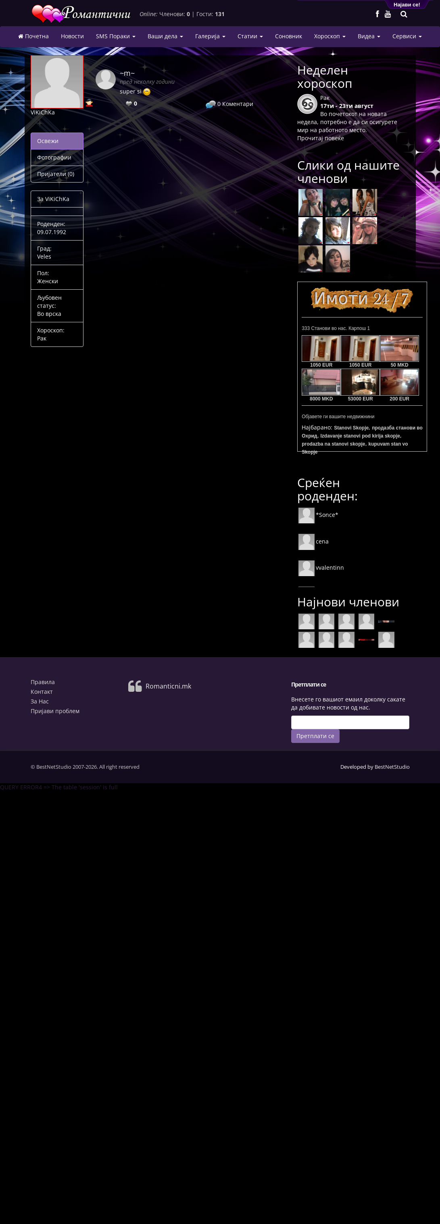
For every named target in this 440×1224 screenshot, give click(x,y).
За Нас (40, 701)
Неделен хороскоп (324, 76)
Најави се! (407, 5)
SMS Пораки (116, 36)
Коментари (229, 104)
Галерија (210, 36)
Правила (43, 682)
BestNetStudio (392, 766)
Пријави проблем (55, 711)
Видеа (369, 36)
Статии (250, 36)
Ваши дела (165, 36)
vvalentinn (321, 567)
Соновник (288, 36)
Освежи (47, 141)
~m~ (127, 73)
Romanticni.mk (168, 686)
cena (313, 541)
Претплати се (315, 736)
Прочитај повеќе (320, 138)
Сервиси (407, 36)
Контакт (42, 691)
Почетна (33, 36)
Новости (72, 36)
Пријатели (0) (55, 174)
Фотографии (54, 157)
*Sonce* (318, 515)
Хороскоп (330, 36)
